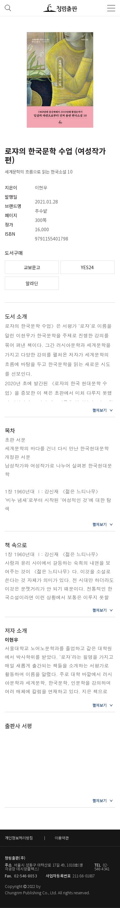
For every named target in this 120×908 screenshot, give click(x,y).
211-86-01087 (84, 875)
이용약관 (62, 837)
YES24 (87, 267)
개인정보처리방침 (19, 837)
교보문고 (32, 267)
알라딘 (32, 283)
